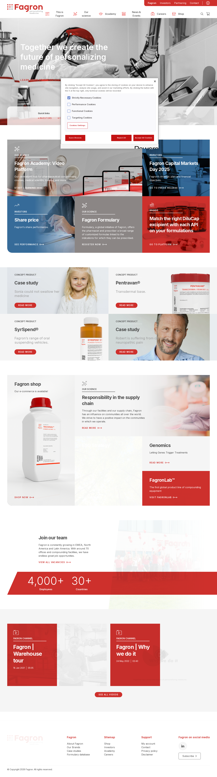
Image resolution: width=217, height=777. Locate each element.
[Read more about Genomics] (176, 453)
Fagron (152, 3)
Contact (194, 3)
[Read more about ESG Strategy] (108, 471)
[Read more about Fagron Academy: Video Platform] (74, 168)
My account (148, 734)
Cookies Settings (77, 125)
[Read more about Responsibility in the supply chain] (142, 405)
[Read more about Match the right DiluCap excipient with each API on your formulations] (176, 224)
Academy (109, 741)
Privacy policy (149, 741)
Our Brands (73, 738)
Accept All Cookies (143, 138)
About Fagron (75, 734)
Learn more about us (39, 80)
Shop (107, 734)
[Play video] (57, 654)
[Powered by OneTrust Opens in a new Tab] (145, 147)
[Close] (155, 81)
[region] (110, 113)
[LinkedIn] (183, 737)
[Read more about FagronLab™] (176, 488)
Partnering (180, 3)
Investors (165, 3)
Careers (108, 745)
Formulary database (78, 745)
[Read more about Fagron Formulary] (108, 224)
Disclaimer (147, 745)
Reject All (121, 138)
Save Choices (75, 138)
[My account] (208, 3)
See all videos (108, 694)
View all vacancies (55, 562)
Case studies (74, 741)
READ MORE (25, 305)
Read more (127, 305)
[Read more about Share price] (41, 224)
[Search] (202, 14)
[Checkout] (208, 14)
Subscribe (189, 747)
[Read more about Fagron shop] (41, 440)
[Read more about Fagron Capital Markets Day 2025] (176, 168)
